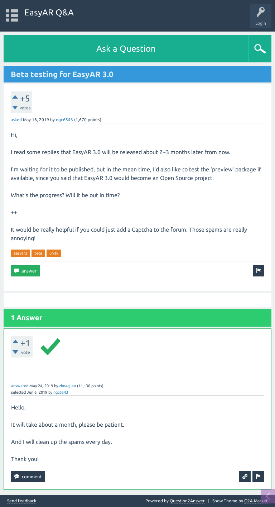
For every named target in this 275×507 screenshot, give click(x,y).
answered (19, 386)
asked (16, 119)
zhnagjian (67, 386)
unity (53, 253)
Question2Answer (187, 500)
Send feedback (21, 501)
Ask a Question (126, 48)
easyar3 (20, 253)
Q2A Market (256, 500)
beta (38, 253)
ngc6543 (64, 119)
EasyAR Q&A (49, 12)
